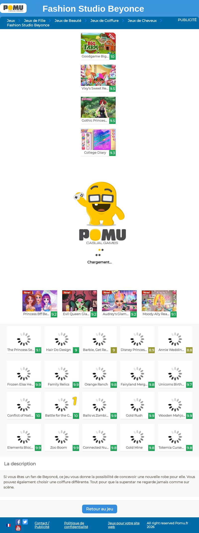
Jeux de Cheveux (142, 20)
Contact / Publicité (42, 525)
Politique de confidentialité (76, 525)
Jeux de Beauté (68, 20)
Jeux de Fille (34, 20)
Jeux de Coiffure (104, 20)
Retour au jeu (99, 509)
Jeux (11, 20)
